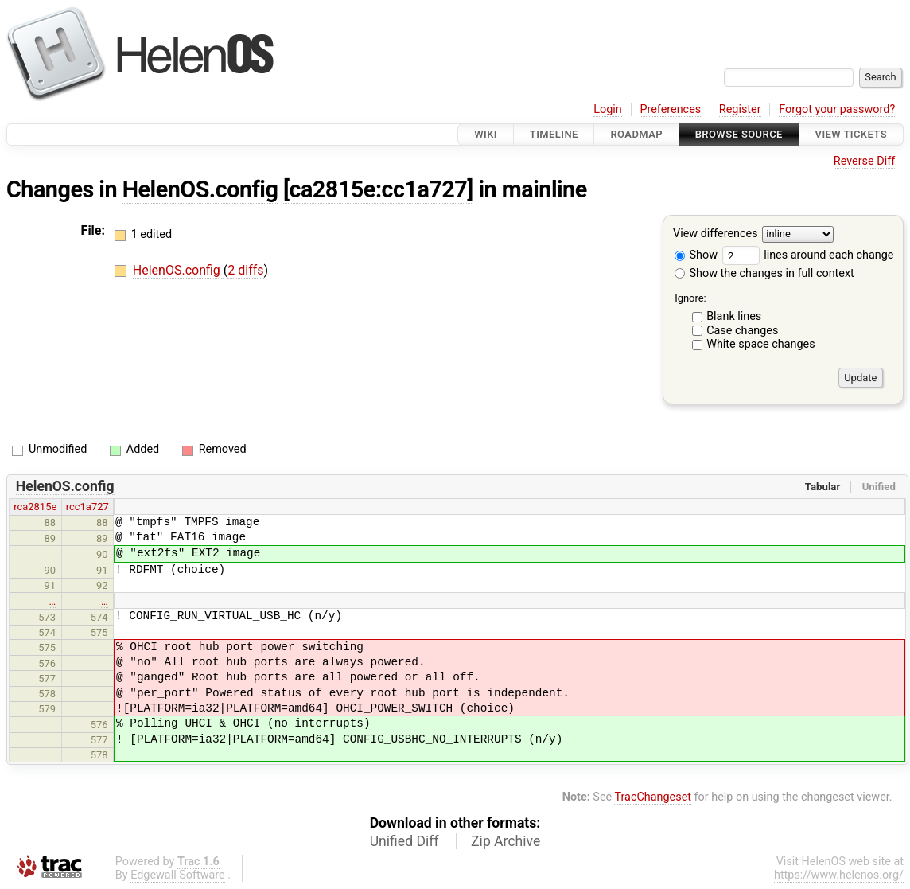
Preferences (670, 109)
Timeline (554, 134)
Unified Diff (404, 841)
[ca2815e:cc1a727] (378, 189)
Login (607, 109)
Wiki (485, 134)
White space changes (760, 344)
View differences (715, 234)
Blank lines (733, 316)
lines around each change (808, 255)
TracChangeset (652, 797)
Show (696, 255)
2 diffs (245, 270)
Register (740, 109)
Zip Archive (505, 841)
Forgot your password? (837, 109)
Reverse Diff (864, 161)
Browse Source (739, 134)
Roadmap (636, 134)
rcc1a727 (87, 507)
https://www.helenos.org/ (839, 875)
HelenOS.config (200, 189)
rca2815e (35, 507)
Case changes (742, 330)
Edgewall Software (177, 875)
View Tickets (851, 134)
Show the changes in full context (764, 273)
